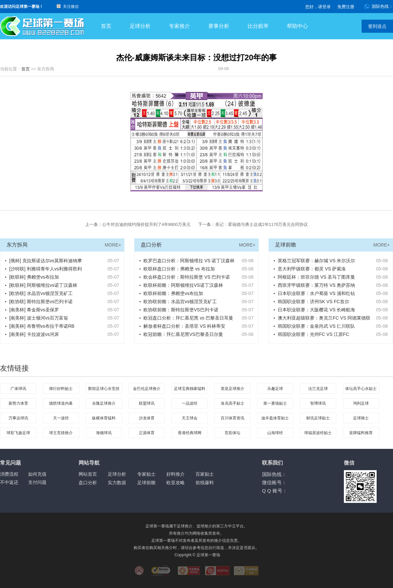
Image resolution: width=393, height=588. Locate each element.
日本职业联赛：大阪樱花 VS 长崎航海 (316, 309)
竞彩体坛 (232, 433)
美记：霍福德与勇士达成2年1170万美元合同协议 (261, 224)
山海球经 (275, 433)
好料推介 (175, 474)
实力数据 (117, 482)
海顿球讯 (104, 433)
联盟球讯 (147, 403)
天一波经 (61, 418)
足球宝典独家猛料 (189, 388)
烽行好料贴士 (61, 388)
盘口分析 (88, 482)
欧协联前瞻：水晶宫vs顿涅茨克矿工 (180, 301)
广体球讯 (18, 388)
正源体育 (147, 433)
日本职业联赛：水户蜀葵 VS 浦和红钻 (316, 293)
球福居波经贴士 (318, 433)
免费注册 (345, 6)
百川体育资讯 (232, 418)
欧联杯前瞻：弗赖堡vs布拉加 (173, 293)
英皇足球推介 (232, 388)
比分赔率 (258, 26)
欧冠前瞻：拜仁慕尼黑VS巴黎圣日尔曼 (183, 334)
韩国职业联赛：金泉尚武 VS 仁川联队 (316, 326)
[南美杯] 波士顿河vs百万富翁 (38, 318)
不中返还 (9, 482)
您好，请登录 (318, 6)
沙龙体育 (147, 418)
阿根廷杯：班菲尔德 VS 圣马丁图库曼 (316, 277)
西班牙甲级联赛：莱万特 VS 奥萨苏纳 (316, 285)
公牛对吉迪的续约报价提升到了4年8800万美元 (146, 224)
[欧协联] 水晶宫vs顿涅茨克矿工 (41, 293)
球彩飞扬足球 (18, 433)
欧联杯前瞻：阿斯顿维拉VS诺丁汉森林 (183, 285)
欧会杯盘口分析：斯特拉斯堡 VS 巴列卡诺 (186, 277)
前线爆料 (205, 482)
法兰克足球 (318, 388)
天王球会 (189, 418)
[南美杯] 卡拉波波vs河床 (34, 334)
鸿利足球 (361, 403)
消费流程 (9, 474)
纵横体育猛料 (104, 418)
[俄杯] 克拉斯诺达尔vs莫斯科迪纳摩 (45, 260)
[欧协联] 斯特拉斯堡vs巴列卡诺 (41, 301)
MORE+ (113, 245)
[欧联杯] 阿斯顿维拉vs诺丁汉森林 (43, 285)
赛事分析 (218, 26)
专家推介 (179, 26)
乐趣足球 (275, 388)
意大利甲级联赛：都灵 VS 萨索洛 (312, 268)
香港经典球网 (189, 433)
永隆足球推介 (104, 403)
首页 (106, 26)
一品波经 (189, 403)
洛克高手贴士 (232, 403)
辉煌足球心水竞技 (104, 388)
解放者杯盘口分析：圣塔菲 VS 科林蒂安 (184, 326)
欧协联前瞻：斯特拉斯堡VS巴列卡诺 (180, 309)
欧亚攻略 (175, 482)
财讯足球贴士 (318, 418)
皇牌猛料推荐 (361, 433)
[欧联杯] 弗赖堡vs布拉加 (34, 277)
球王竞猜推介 (61, 433)
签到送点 (377, 26)
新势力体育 (18, 403)
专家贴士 (146, 474)
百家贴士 (205, 474)
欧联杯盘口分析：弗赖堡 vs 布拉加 (179, 268)
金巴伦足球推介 (146, 388)
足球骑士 (361, 418)
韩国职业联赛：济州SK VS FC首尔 (313, 301)
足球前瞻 (146, 482)
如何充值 (37, 474)
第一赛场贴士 (275, 403)
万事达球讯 (18, 418)
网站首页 (88, 474)
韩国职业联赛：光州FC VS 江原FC (313, 334)
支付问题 (37, 482)
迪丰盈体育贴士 (275, 418)
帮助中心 (297, 26)
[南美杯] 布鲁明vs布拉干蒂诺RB (41, 326)
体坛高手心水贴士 (361, 388)
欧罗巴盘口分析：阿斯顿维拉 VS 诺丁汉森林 (188, 260)
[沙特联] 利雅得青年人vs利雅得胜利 (45, 268)
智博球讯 (318, 403)
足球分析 (140, 26)
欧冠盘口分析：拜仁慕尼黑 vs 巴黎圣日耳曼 (188, 318)
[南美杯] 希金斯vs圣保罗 (34, 309)
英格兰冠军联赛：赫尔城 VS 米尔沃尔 (316, 260)
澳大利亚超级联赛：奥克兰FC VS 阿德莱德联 (324, 318)
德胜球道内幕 (61, 403)
